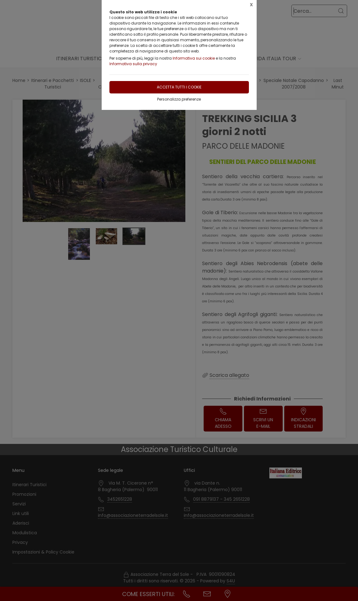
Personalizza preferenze (179, 99)
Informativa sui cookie (194, 58)
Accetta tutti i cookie (179, 87)
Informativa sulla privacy (133, 63)
